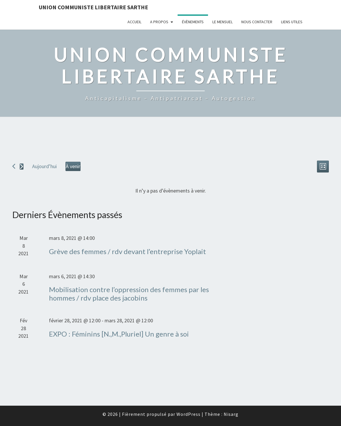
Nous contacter (256, 21)
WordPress (188, 414)
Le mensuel (222, 21)
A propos (159, 21)
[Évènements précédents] (13, 166)
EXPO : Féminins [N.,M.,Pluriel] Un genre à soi (119, 334)
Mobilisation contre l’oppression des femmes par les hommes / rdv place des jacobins (129, 293)
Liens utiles (291, 21)
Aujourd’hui (44, 166)
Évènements (193, 21)
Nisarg (231, 414)
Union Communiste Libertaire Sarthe (93, 7)
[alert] (170, 191)
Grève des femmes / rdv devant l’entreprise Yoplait (127, 251)
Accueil (134, 21)
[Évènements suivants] (21, 166)
